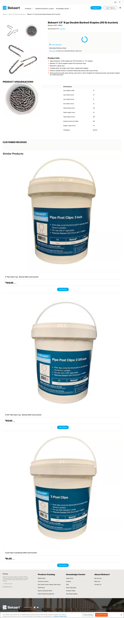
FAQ (67, 584)
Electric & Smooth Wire (45, 590)
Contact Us (96, 8)
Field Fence (41, 587)
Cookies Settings (88, 614)
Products (28, 8)
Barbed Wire (41, 578)
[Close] (121, 615)
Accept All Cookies (101, 614)
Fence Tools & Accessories (46, 594)
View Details (63, 289)
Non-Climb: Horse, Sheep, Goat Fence (49, 584)
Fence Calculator (57, 44)
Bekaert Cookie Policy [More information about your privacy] (60, 616)
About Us (97, 581)
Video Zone (69, 578)
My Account (98, 578)
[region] (62, 615)
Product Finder (70, 590)
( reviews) (62, 28)
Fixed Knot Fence (43, 581)
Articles (68, 581)
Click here (52, 51)
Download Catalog (71, 594)
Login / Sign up (110, 8)
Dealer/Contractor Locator (44, 8)
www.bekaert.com (7, 586)
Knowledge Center (62, 8)
